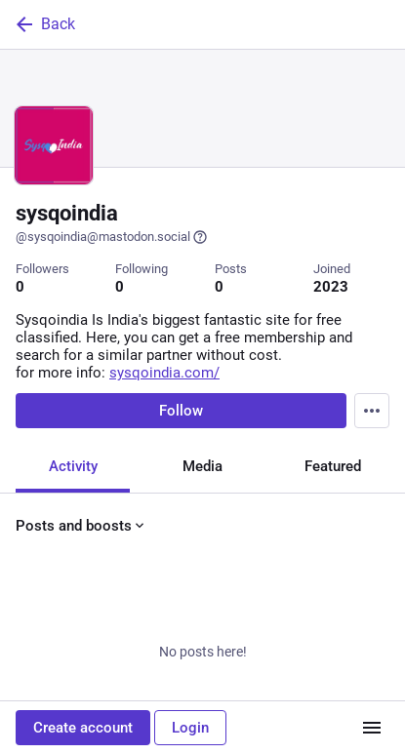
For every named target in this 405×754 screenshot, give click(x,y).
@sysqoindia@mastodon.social (112, 237)
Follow (181, 410)
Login (190, 727)
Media (202, 466)
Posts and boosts (81, 526)
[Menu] (371, 410)
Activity (73, 466)
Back (44, 24)
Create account (83, 727)
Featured (332, 466)
